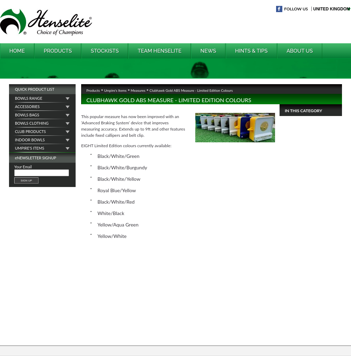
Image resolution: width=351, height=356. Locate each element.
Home (17, 51)
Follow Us (296, 8)
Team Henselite (159, 51)
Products (58, 51)
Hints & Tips (251, 51)
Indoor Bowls (30, 139)
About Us (299, 51)
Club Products (30, 131)
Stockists (105, 51)
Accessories (27, 106)
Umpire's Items (29, 148)
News (208, 51)
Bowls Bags (27, 115)
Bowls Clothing (32, 123)
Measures (138, 89)
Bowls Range (28, 98)
